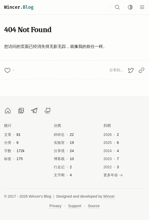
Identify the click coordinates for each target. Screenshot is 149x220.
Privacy (55, 206)
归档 (107, 126)
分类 (57, 126)
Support (74, 206)
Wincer (18, 7)
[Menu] (142, 7)
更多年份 (113, 175)
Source (94, 206)
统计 (8, 126)
